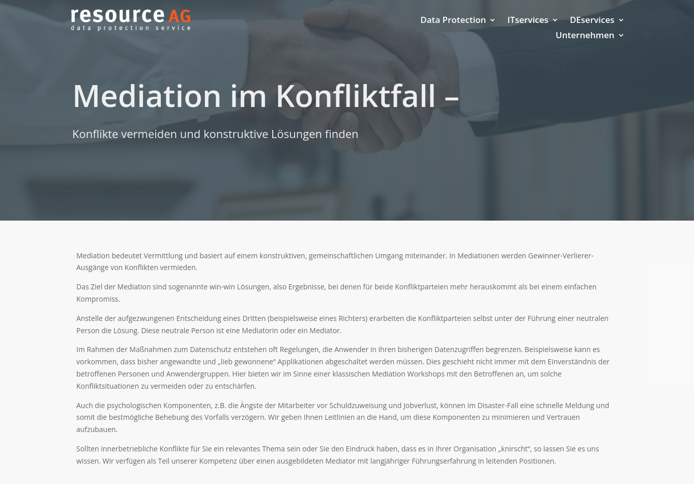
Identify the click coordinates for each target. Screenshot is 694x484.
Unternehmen (585, 36)
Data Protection (453, 20)
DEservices (592, 20)
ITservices (527, 20)
